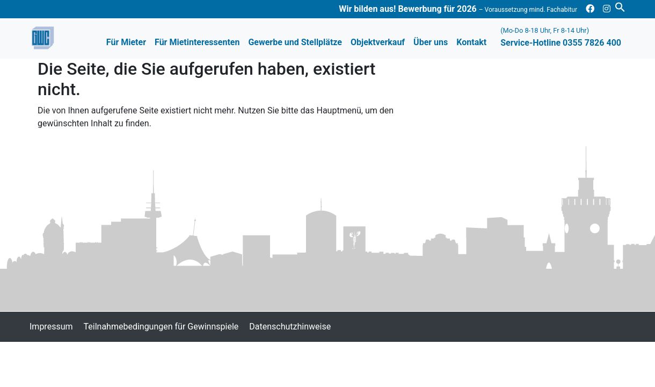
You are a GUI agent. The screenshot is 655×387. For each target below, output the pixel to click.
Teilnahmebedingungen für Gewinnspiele (161, 326)
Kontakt (471, 42)
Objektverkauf (378, 42)
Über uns (430, 42)
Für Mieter (126, 42)
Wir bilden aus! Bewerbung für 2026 (458, 9)
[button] (620, 6)
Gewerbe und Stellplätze (295, 42)
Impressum (51, 326)
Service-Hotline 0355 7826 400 (560, 37)
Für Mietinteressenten (197, 42)
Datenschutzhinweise (290, 326)
